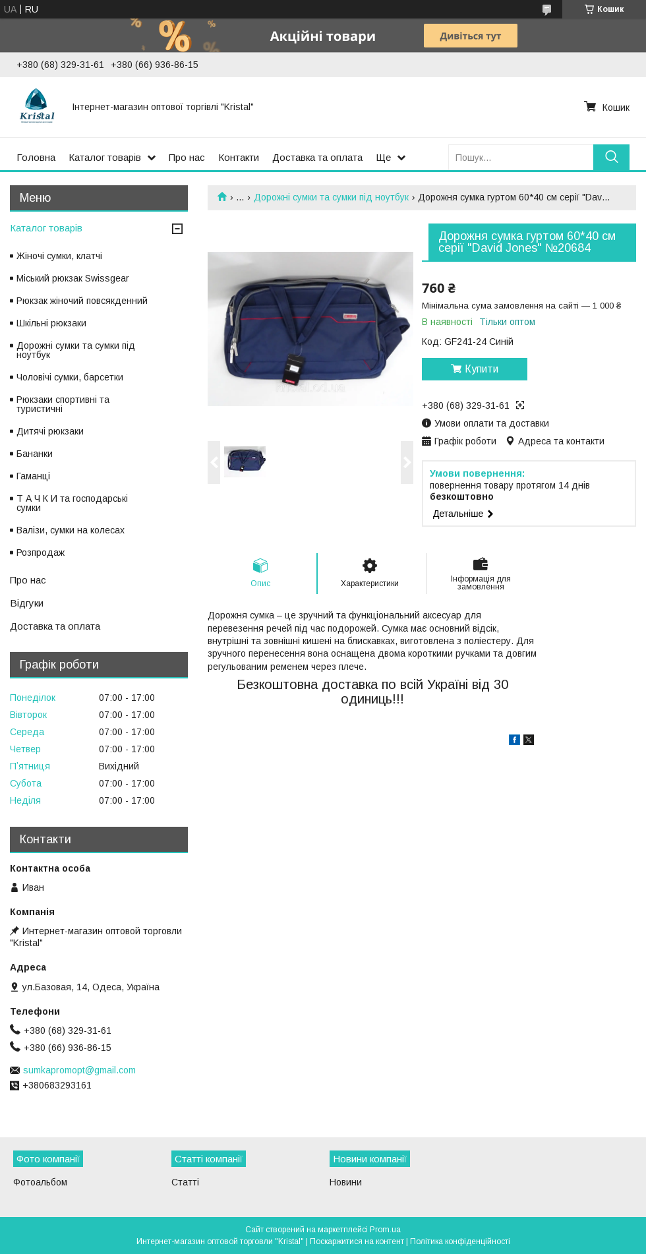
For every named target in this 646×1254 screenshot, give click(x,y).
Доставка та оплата (317, 157)
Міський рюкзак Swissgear (72, 278)
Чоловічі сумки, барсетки (69, 377)
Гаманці (33, 476)
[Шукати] (611, 157)
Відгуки (27, 603)
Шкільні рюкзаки (51, 323)
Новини (346, 1182)
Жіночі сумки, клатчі (59, 256)
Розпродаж (40, 552)
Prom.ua (385, 1229)
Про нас (187, 157)
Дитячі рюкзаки (50, 431)
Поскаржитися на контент (357, 1241)
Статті (185, 1182)
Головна (35, 157)
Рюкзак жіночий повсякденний (82, 300)
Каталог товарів (105, 157)
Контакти (238, 157)
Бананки (34, 453)
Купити (481, 368)
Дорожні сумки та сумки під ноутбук (331, 197)
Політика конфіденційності (460, 1241)
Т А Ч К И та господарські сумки (72, 503)
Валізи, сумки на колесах (70, 530)
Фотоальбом (40, 1182)
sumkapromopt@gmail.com (79, 1070)
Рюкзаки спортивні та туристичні (62, 404)
